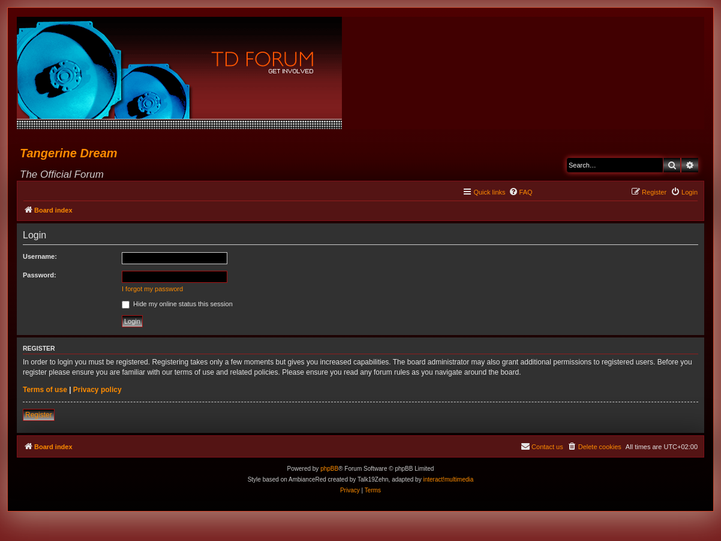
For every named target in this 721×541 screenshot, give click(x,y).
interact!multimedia (448, 479)
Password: (39, 275)
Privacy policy (97, 389)
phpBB (329, 468)
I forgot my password (152, 288)
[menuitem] (521, 192)
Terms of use (45, 389)
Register (38, 415)
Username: (40, 256)
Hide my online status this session (177, 303)
